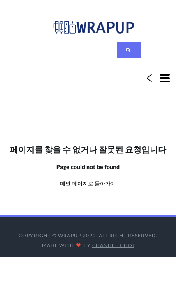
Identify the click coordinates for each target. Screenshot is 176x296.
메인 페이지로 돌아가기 (88, 183)
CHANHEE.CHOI (113, 245)
